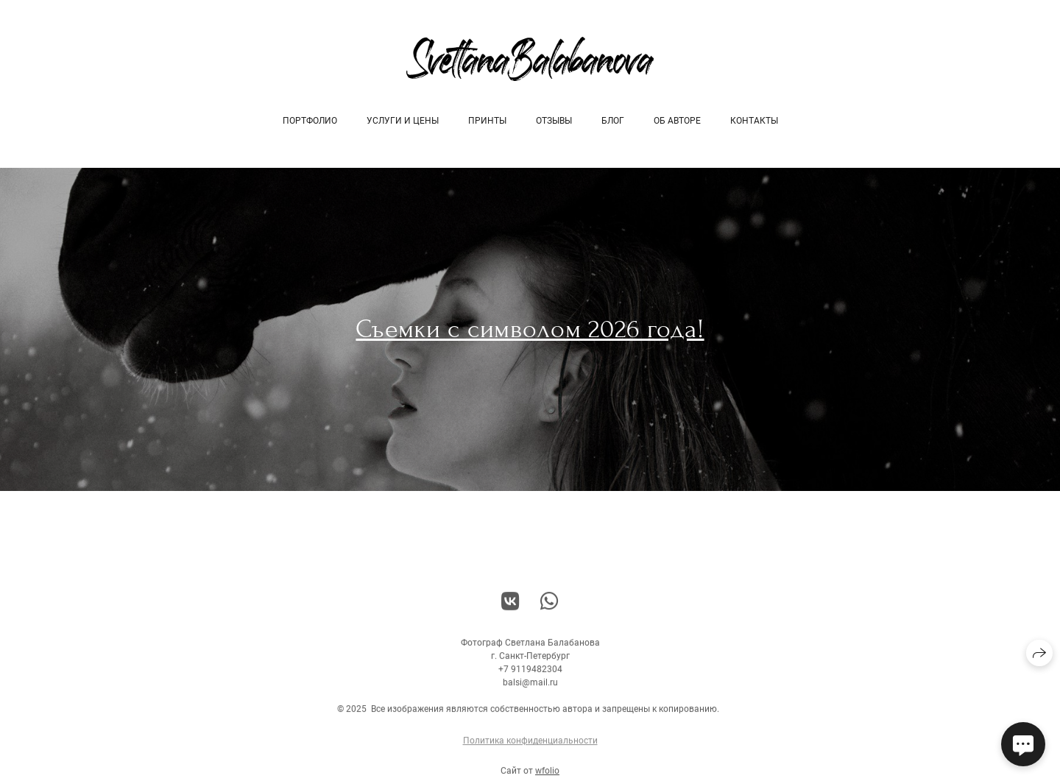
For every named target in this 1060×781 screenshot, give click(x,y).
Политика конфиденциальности (530, 746)
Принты (487, 121)
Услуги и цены (403, 121)
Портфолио (310, 121)
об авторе (677, 121)
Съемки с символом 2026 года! (530, 329)
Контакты (754, 121)
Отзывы (554, 121)
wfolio (547, 776)
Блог (612, 121)
